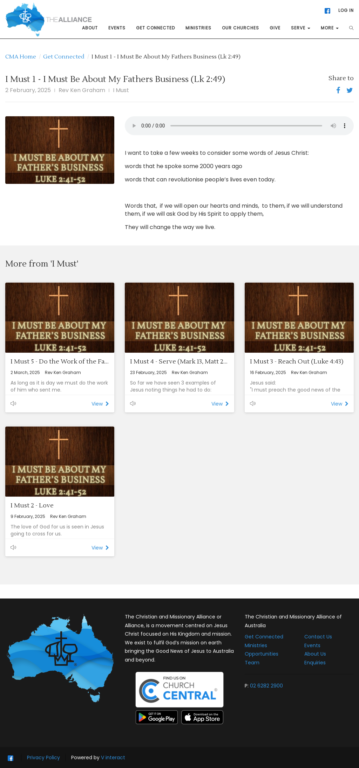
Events (312, 645)
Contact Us (318, 636)
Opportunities (261, 653)
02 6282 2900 (266, 685)
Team (252, 662)
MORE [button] (330, 28)
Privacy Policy (43, 757)
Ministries (256, 645)
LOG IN (346, 10)
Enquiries (315, 662)
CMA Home (20, 56)
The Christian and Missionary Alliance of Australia (293, 621)
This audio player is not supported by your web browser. (239, 125)
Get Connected (63, 56)
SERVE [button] (300, 28)
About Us (315, 653)
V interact (113, 757)
